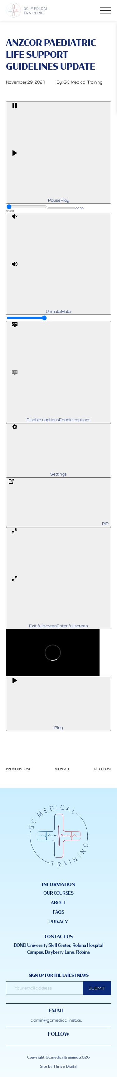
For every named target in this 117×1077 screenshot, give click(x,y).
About (58, 903)
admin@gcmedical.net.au (56, 1020)
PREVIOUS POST (18, 769)
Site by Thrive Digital (58, 1067)
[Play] (58, 152)
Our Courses (58, 893)
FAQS (58, 912)
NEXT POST (102, 769)
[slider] (27, 206)
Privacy (58, 922)
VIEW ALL (62, 769)
